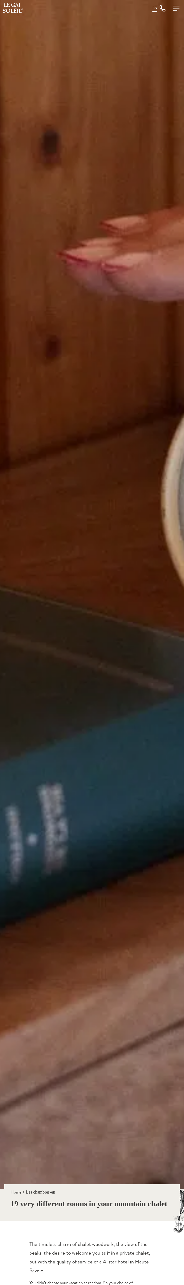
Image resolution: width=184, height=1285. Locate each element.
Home (16, 1192)
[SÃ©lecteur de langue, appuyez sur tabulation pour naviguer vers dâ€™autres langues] (154, 8)
